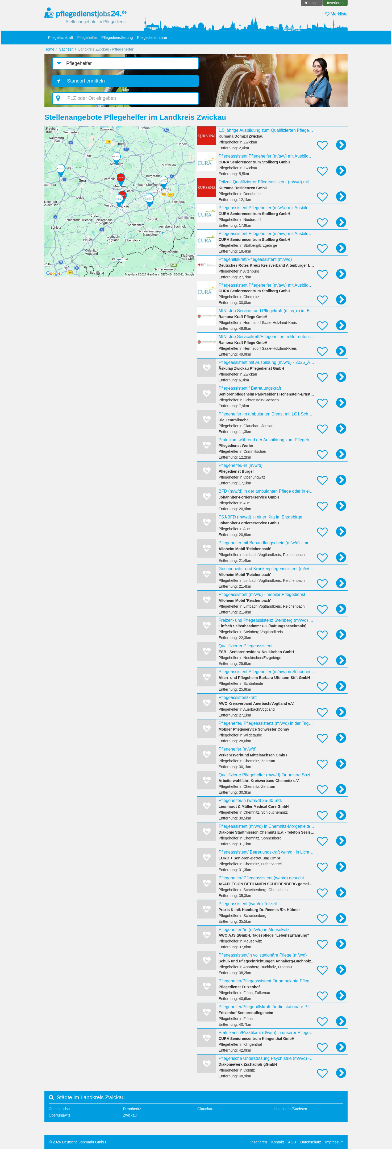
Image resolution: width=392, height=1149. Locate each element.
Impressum (334, 1142)
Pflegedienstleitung (117, 37)
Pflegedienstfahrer (152, 37)
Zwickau (130, 1115)
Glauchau (205, 1109)
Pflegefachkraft (60, 37)
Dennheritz (132, 1109)
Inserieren (335, 3)
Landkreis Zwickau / (106, 49)
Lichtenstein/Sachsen (289, 1109)
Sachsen (66, 49)
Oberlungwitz (59, 1115)
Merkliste (336, 14)
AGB (292, 1142)
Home (49, 49)
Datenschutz (310, 1142)
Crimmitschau (60, 1109)
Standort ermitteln (86, 81)
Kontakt (277, 1142)
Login (313, 3)
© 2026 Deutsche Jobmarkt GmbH (77, 1142)
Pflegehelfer (87, 37)
